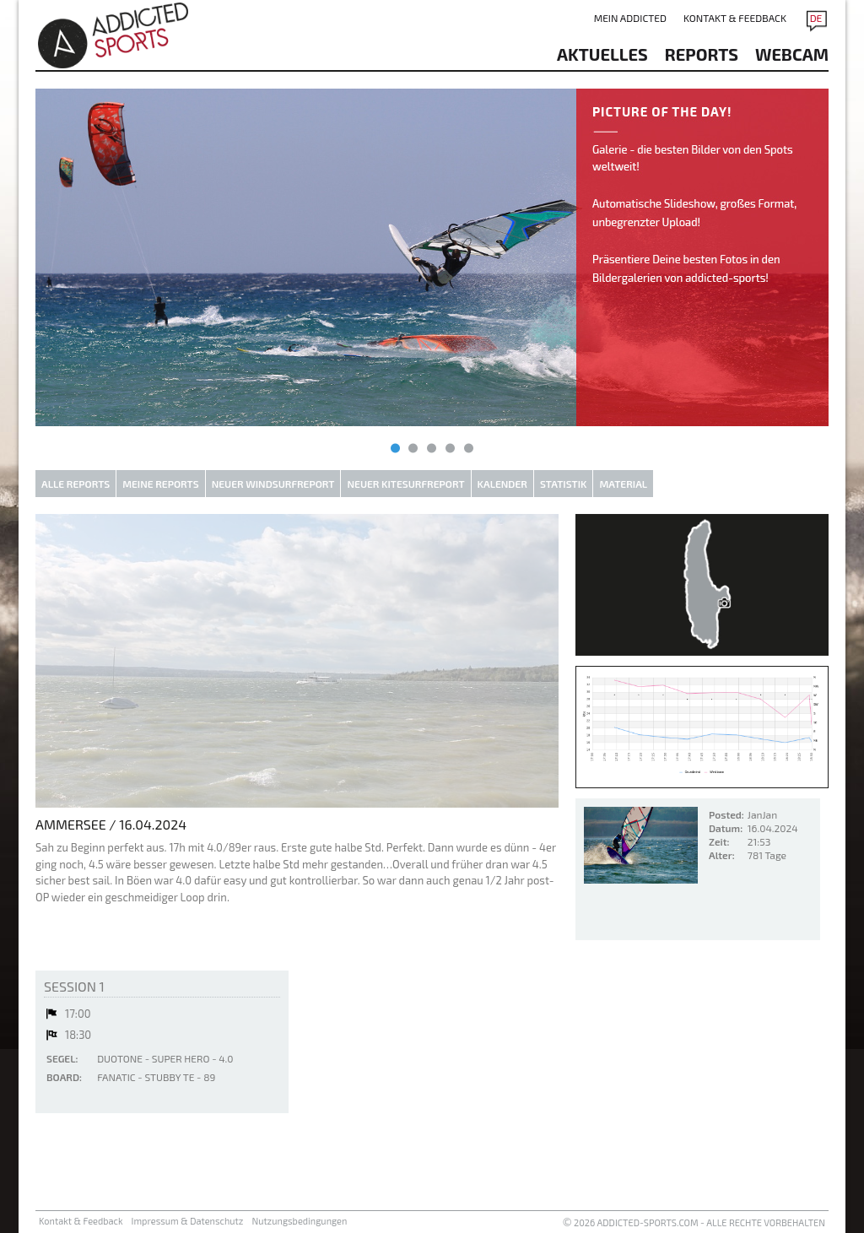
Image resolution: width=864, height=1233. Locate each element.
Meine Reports (160, 483)
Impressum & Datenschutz (188, 1220)
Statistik (563, 483)
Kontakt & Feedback (734, 18)
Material (623, 483)
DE (816, 18)
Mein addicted (630, 18)
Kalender (502, 483)
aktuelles (602, 54)
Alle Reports (75, 483)
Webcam (792, 54)
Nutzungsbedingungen (299, 1220)
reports (701, 54)
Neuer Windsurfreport (273, 483)
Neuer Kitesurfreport (405, 483)
